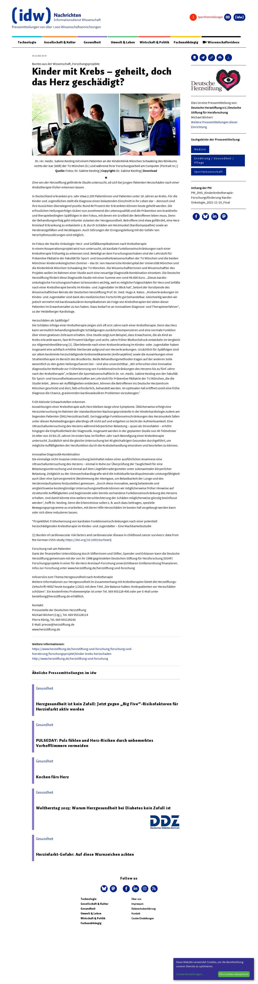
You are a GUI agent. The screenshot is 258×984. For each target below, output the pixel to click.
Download (150, 171)
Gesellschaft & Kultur (59, 42)
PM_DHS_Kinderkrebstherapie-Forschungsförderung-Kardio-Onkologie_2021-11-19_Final (212, 198)
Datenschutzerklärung (143, 909)
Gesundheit (92, 42)
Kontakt (135, 913)
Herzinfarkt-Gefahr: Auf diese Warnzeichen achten (85, 854)
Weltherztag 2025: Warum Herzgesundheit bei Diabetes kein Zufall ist (103, 808)
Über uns (136, 899)
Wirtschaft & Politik (154, 42)
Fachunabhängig (185, 42)
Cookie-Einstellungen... (190, 974)
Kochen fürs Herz (52, 777)
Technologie (27, 42)
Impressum (137, 904)
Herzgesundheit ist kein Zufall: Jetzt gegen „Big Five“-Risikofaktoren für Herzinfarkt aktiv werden (107, 706)
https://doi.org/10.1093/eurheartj (88, 540)
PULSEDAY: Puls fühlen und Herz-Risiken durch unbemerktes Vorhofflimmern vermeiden (94, 743)
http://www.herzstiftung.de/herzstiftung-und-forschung (70, 659)
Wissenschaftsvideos (220, 42)
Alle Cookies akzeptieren (234, 974)
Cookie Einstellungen (142, 918)
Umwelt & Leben (122, 42)
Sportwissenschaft (208, 172)
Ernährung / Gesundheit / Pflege (214, 161)
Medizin (200, 149)
